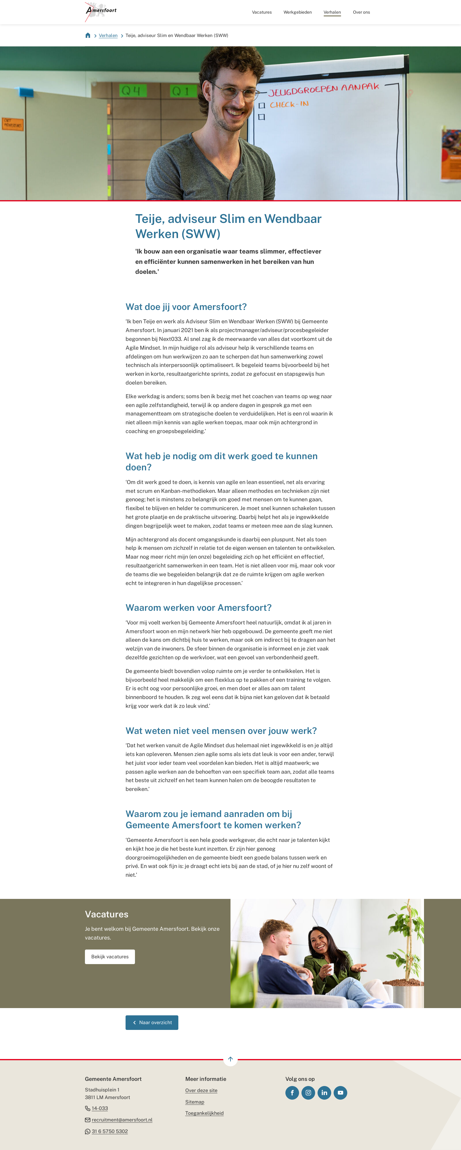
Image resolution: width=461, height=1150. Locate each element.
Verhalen (108, 35)
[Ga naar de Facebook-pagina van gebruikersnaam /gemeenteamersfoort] (292, 1093)
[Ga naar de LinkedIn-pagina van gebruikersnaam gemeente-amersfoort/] (324, 1093)
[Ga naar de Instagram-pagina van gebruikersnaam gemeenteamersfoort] (308, 1093)
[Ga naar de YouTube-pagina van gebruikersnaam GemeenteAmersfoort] (340, 1093)
